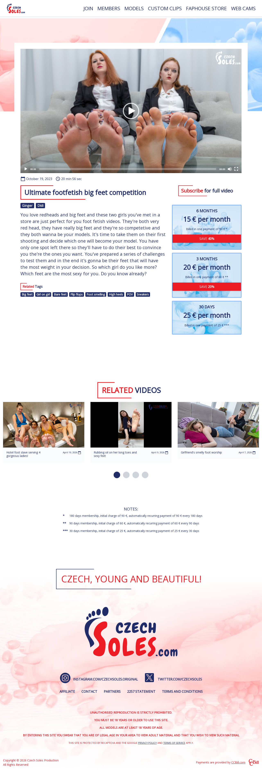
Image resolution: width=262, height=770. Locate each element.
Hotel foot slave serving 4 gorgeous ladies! (23, 454)
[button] (131, 111)
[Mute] (230, 169)
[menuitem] (88, 9)
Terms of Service (174, 743)
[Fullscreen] (236, 169)
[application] (131, 111)
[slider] (127, 169)
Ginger (27, 205)
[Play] (26, 169)
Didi (40, 205)
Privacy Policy (147, 743)
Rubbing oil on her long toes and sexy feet (115, 454)
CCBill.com (238, 762)
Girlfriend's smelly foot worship (201, 452)
